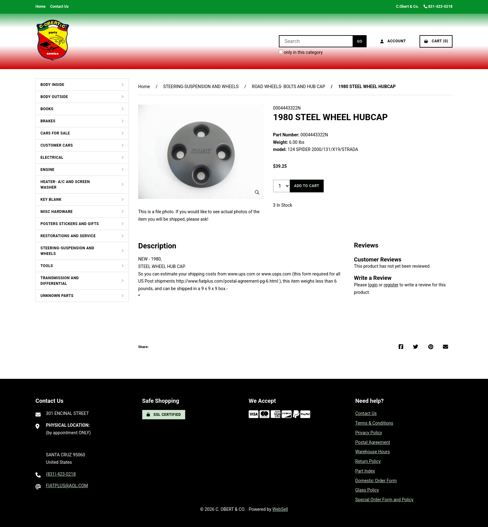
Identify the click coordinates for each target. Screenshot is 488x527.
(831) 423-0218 (61, 474)
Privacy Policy (368, 432)
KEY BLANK (51, 199)
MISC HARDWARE (56, 211)
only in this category (301, 52)
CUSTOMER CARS (56, 145)
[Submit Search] (360, 41)
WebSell (280, 509)
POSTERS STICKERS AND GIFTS (69, 224)
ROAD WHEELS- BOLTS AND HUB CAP (288, 86)
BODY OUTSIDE (54, 97)
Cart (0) (436, 41)
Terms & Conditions (374, 423)
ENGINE (47, 169)
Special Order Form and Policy (384, 499)
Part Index (365, 470)
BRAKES (47, 121)
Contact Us (59, 6)
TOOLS (46, 266)
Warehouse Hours (372, 451)
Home (40, 6)
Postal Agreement (372, 442)
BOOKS (47, 109)
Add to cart (306, 186)
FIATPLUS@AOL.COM (67, 485)
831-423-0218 (438, 6)
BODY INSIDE (52, 84)
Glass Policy (367, 489)
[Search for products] (316, 41)
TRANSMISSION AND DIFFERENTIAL (59, 281)
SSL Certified (164, 414)
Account (393, 41)
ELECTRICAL (51, 157)
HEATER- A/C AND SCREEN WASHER (65, 185)
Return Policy (368, 461)
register (391, 284)
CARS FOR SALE (55, 133)
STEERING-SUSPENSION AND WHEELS (67, 251)
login (373, 284)
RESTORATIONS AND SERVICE (68, 236)
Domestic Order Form (376, 480)
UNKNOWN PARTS (56, 296)
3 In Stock (282, 205)
